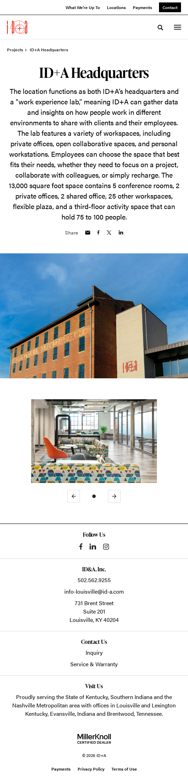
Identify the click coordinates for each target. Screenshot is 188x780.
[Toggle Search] (160, 27)
